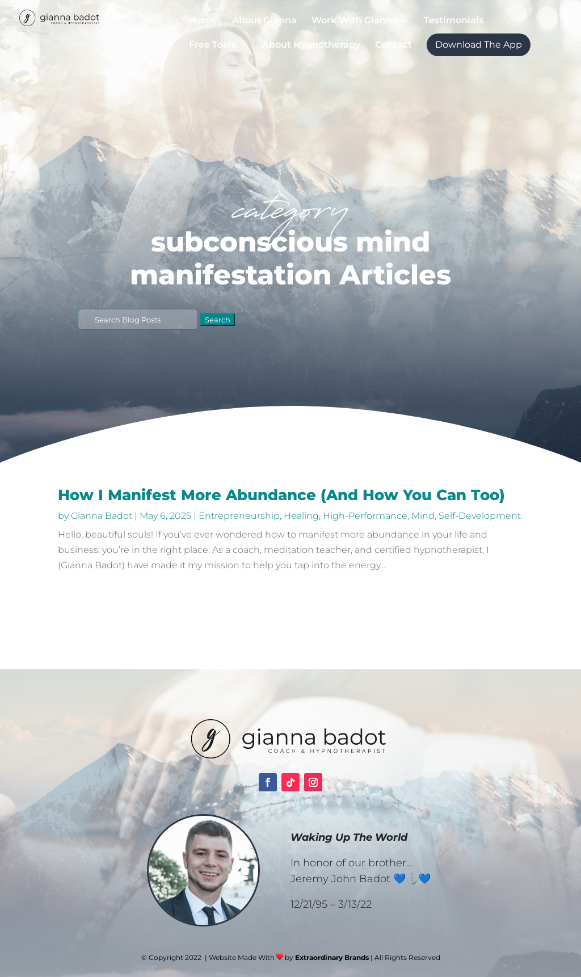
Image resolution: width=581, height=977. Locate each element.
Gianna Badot (101, 515)
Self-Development (480, 515)
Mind (423, 515)
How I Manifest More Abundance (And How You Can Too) (281, 495)
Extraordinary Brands (332, 957)
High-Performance (365, 515)
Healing (301, 515)
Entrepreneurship (239, 515)
